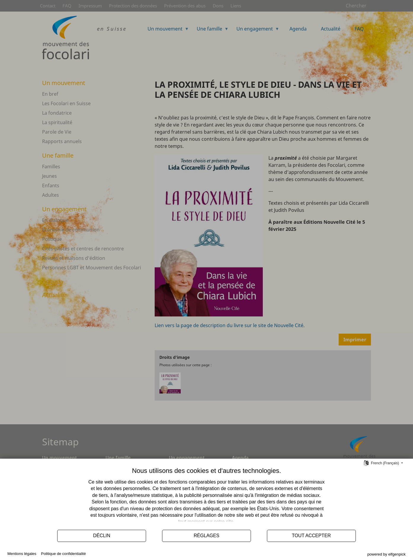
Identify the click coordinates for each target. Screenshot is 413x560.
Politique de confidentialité (63, 553)
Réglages (207, 535)
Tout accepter (311, 535)
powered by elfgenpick (386, 554)
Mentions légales (21, 553)
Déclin (101, 535)
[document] (206, 496)
